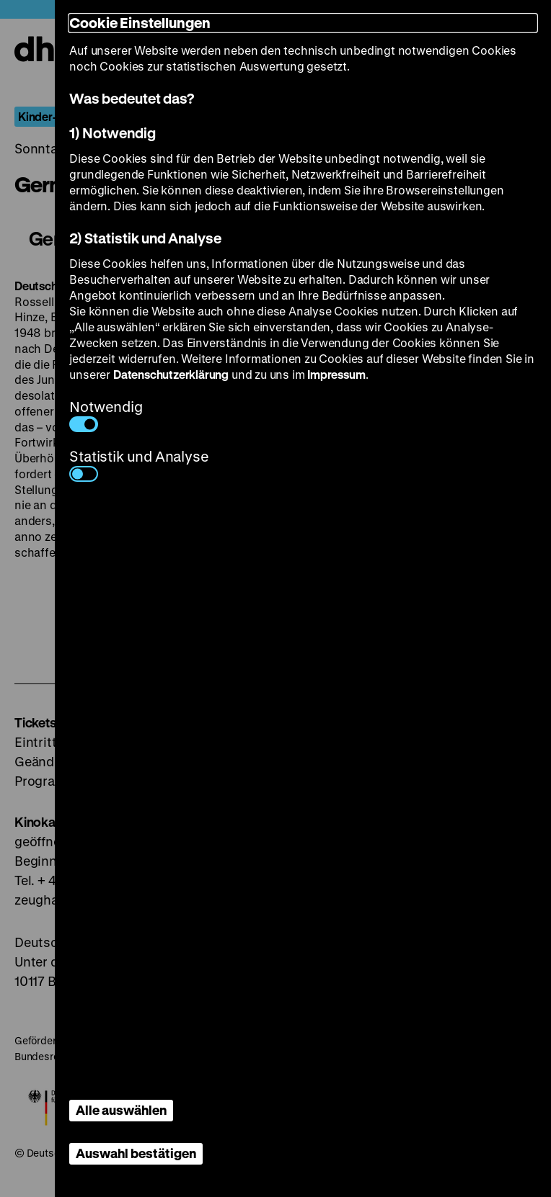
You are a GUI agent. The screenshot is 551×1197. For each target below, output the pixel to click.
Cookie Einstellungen (140, 22)
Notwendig (105, 414)
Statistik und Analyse (138, 464)
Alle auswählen (121, 1110)
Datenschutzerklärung (171, 374)
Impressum (336, 374)
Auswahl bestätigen (136, 1153)
